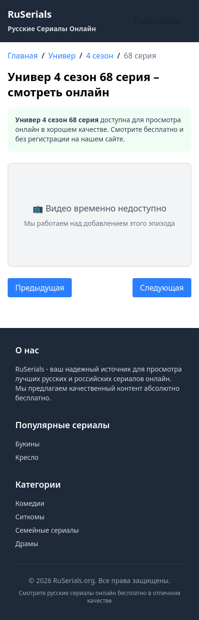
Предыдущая (39, 287)
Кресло (26, 457)
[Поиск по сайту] (160, 21)
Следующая (162, 287)
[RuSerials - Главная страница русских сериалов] (52, 21)
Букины (27, 443)
